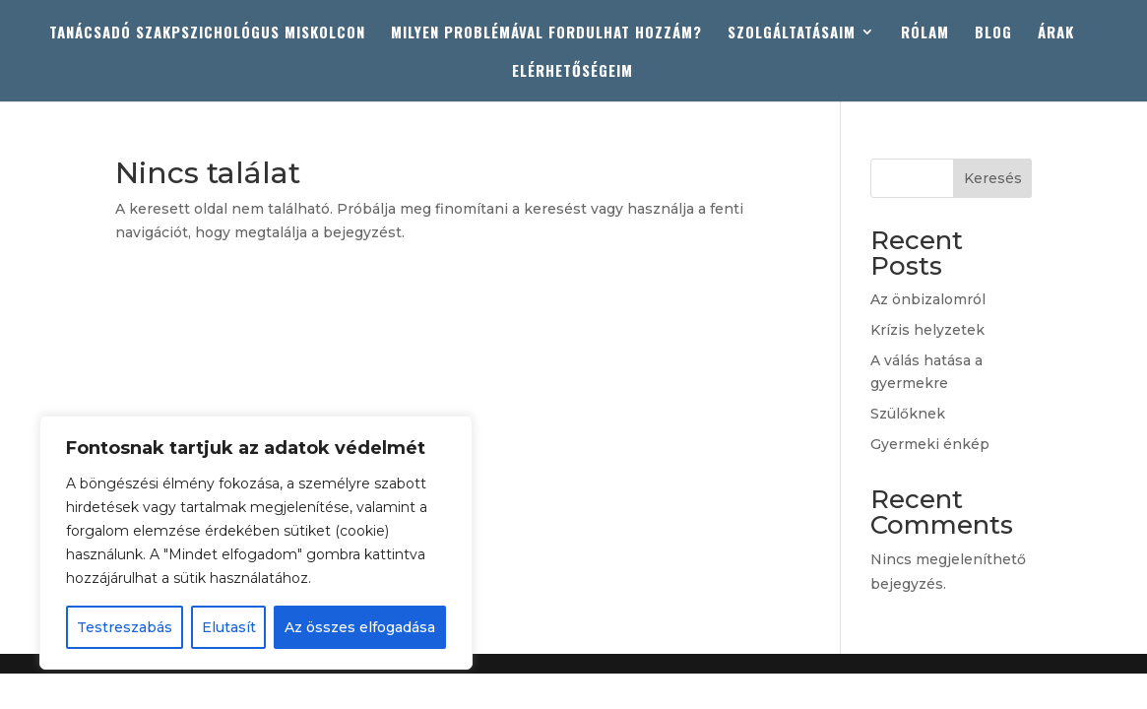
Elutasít (229, 627)
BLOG (993, 33)
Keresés (993, 178)
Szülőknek (907, 413)
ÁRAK (1056, 33)
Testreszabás (124, 627)
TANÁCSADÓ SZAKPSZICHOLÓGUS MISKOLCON (207, 33)
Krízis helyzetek (927, 330)
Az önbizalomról (928, 299)
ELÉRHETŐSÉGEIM (572, 72)
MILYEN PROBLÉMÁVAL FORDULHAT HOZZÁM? (546, 33)
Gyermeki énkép (929, 444)
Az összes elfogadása (360, 627)
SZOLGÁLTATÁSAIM (792, 33)
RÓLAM (925, 33)
